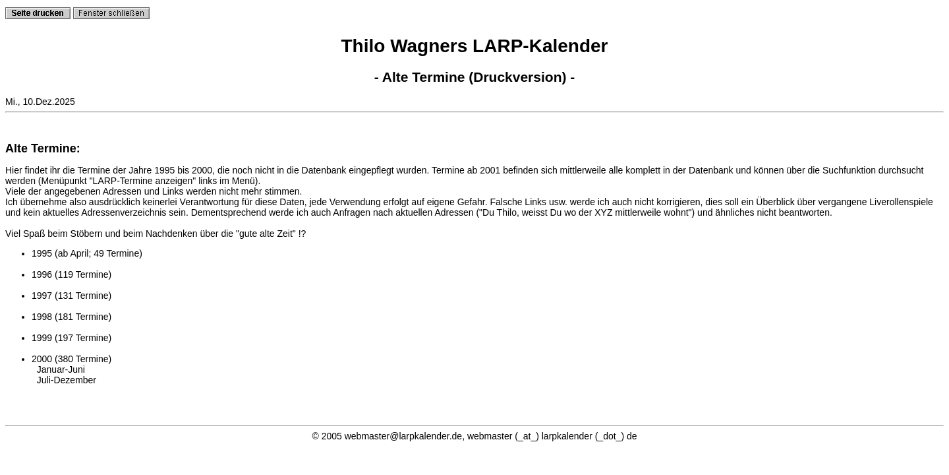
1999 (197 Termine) (71, 337)
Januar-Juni (61, 369)
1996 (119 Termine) (71, 274)
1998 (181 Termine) (71, 316)
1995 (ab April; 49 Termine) (87, 253)
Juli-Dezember (66, 380)
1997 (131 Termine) (71, 295)
